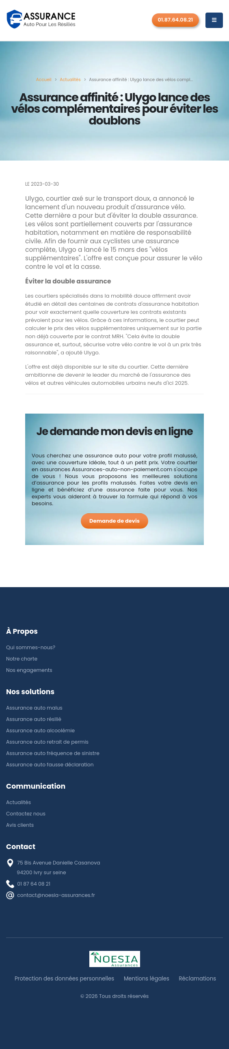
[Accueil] (44, 80)
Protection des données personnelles (64, 978)
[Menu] (214, 20)
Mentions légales (146, 978)
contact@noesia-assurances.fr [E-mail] (56, 895)
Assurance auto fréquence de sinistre (52, 753)
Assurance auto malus (34, 707)
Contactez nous (25, 813)
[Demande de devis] (114, 521)
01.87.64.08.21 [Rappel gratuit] (175, 19)
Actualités (18, 802)
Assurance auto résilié (33, 719)
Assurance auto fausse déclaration (50, 764)
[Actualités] (70, 80)
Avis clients (20, 825)
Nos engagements (29, 670)
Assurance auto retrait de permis (47, 741)
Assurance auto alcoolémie (40, 730)
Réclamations (197, 978)
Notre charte (21, 658)
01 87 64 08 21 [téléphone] (33, 883)
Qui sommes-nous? (30, 647)
